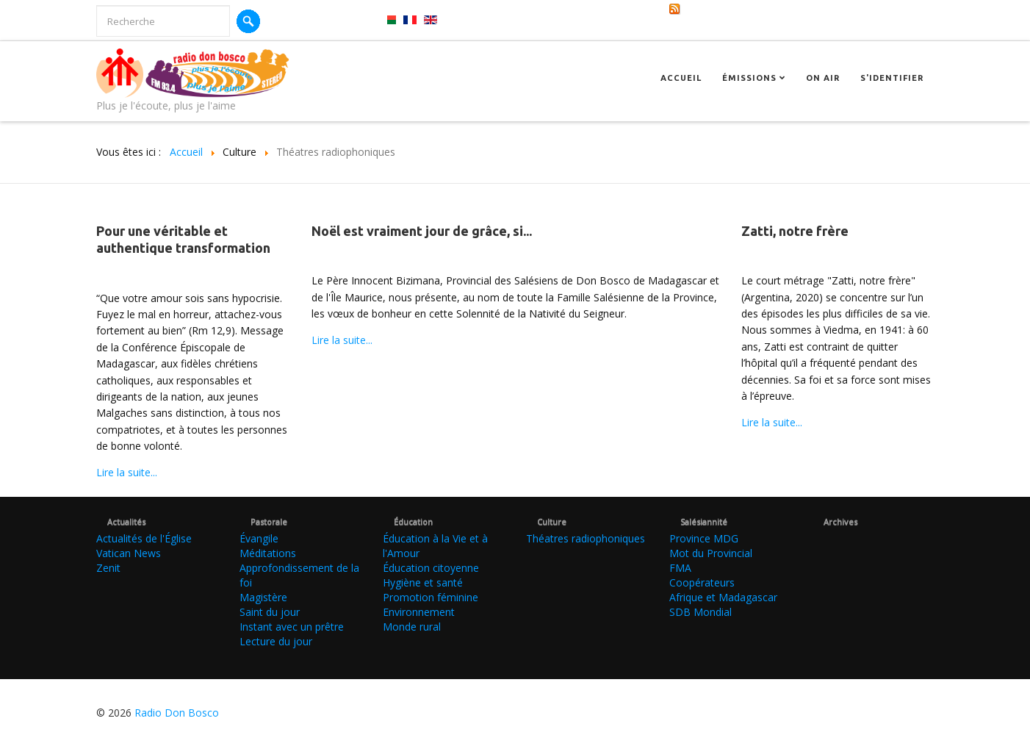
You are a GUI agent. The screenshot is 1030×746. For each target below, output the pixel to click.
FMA (680, 568)
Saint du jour (270, 612)
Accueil (681, 77)
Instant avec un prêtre (292, 627)
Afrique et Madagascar (723, 597)
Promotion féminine (430, 597)
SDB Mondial (700, 612)
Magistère (263, 597)
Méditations (268, 553)
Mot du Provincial (710, 553)
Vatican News (128, 553)
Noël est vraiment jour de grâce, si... (421, 230)
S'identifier (891, 77)
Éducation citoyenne (431, 568)
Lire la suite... (126, 472)
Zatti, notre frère (795, 230)
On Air (823, 77)
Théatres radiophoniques (585, 538)
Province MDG (703, 538)
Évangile (259, 538)
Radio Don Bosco (176, 713)
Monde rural (412, 627)
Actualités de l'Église (144, 538)
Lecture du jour (276, 641)
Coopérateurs (702, 582)
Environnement (419, 612)
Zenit (108, 568)
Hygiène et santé (423, 582)
